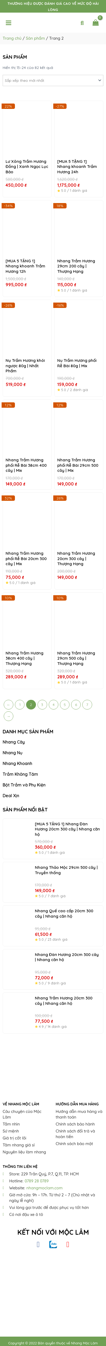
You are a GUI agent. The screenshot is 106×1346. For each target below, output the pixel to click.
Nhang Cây (14, 742)
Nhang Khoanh (17, 763)
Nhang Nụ (12, 752)
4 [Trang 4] (53, 704)
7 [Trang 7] (87, 704)
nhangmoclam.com (44, 1187)
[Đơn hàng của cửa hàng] (53, 80)
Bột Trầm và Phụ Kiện (24, 785)
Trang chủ (12, 38)
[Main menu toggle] (8, 23)
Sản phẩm (35, 38)
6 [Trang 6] (76, 704)
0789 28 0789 (36, 1180)
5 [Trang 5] (65, 704)
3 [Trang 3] (42, 704)
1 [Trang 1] (20, 704)
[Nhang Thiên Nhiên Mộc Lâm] (53, 1288)
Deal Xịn (11, 795)
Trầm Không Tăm (20, 774)
